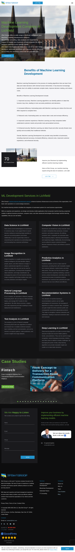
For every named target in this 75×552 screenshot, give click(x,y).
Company (60, 481)
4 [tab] (25, 401)
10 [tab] (40, 401)
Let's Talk (37, 3)
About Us (60, 483)
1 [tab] (17, 401)
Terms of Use (12, 503)
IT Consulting (43, 493)
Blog (59, 494)
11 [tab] (43, 401)
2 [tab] (20, 401)
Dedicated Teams (44, 491)
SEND (27, 457)
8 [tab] (35, 401)
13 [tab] (48, 401)
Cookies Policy (21, 503)
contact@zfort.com (49, 445)
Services (42, 481)
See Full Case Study (8, 386)
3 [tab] (22, 401)
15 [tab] (53, 401)
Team (59, 489)
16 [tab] (56, 401)
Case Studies (61, 491)
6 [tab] (30, 401)
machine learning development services (20, 201)
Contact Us (7, 56)
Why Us (60, 486)
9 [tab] (38, 401)
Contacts (3, 518)
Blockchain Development (46, 488)
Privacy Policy (53, 549)
